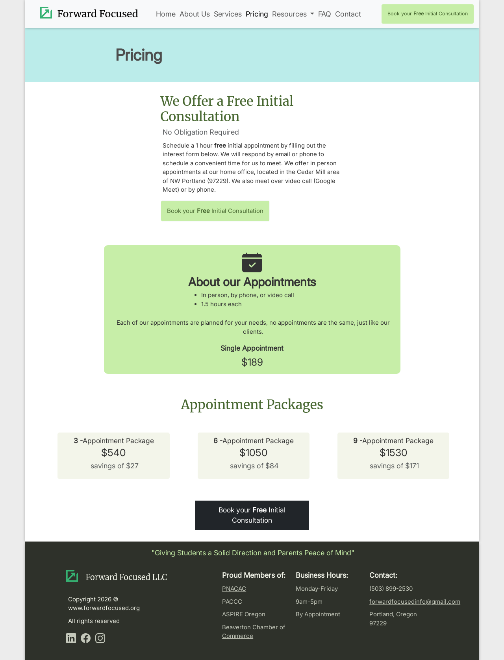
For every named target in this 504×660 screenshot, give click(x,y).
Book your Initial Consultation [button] (427, 14)
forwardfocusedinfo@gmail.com (414, 601)
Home (166, 14)
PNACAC (234, 588)
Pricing (257, 14)
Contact (348, 14)
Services (228, 14)
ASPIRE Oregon (243, 614)
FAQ (324, 14)
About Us (195, 14)
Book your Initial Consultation (252, 515)
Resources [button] (290, 14)
